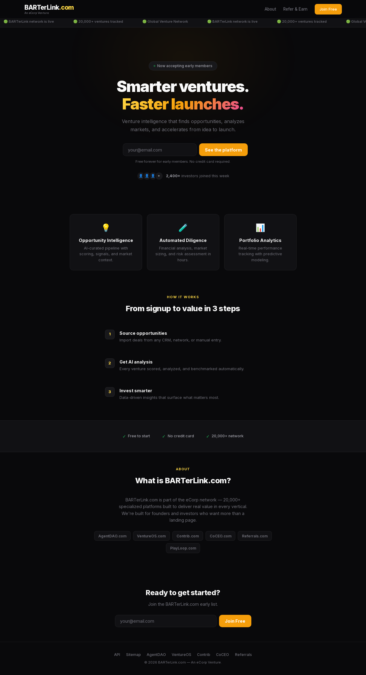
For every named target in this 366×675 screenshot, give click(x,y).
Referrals (243, 654)
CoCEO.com (220, 536)
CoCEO (222, 654)
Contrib (203, 654)
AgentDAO (156, 654)
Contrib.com (188, 536)
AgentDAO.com (112, 536)
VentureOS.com (151, 536)
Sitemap (133, 654)
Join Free (328, 9)
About (270, 9)
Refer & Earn (295, 9)
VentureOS (181, 654)
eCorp (201, 662)
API (117, 654)
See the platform (223, 149)
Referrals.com (255, 536)
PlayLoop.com (183, 548)
